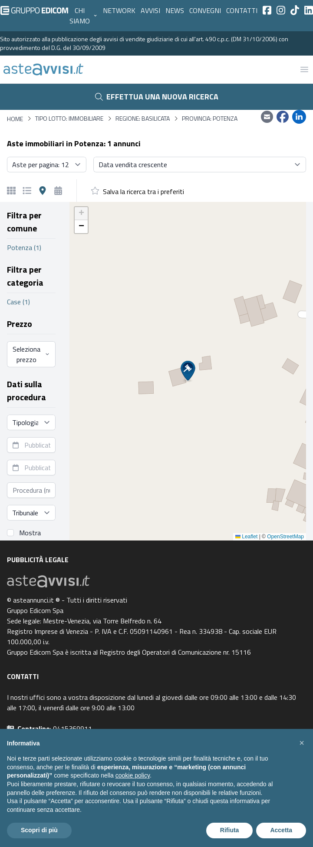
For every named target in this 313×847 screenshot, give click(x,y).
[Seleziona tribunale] (31, 513)
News (174, 10)
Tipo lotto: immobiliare (69, 118)
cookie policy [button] (132, 775)
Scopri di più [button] (39, 830)
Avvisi (150, 10)
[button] (188, 371)
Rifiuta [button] (229, 830)
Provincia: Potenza (209, 118)
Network (119, 10)
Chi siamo (83, 15)
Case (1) (18, 302)
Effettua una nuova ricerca (156, 96)
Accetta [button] (281, 830)
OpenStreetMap (285, 537)
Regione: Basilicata (142, 118)
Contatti (241, 10)
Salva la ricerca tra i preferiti (143, 191)
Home (15, 118)
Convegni (205, 10)
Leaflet (246, 537)
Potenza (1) (24, 247)
